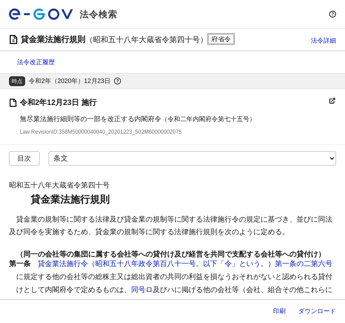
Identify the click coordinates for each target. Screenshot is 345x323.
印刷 (279, 310)
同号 (138, 289)
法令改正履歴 (36, 61)
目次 (24, 158)
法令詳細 (323, 40)
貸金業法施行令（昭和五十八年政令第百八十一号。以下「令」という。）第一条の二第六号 (185, 263)
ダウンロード (317, 310)
